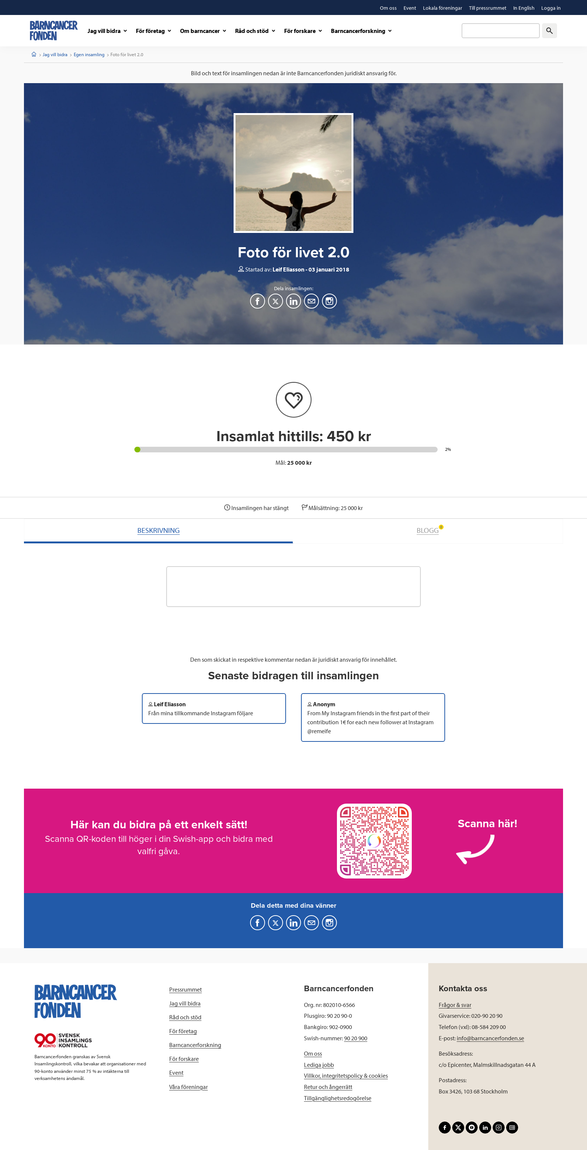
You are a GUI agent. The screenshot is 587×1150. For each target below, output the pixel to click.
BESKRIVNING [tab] (158, 530)
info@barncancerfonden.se (490, 1038)
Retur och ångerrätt (328, 1086)
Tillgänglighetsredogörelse (337, 1098)
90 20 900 (355, 1038)
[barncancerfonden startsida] (54, 30)
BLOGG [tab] (430, 530)
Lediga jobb (319, 1064)
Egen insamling (89, 54)
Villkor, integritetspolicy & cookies (346, 1075)
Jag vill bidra (55, 54)
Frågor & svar (455, 1004)
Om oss (313, 1053)
